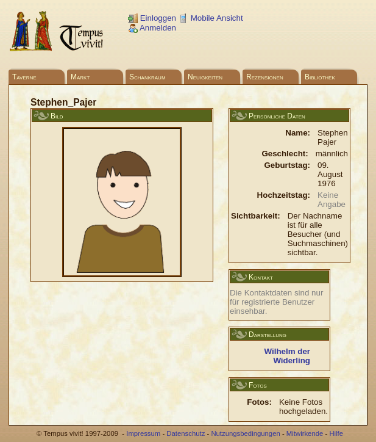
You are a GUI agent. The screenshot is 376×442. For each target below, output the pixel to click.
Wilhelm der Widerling (287, 356)
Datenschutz (185, 433)
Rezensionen (264, 77)
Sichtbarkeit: (255, 215)
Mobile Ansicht (211, 18)
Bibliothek (320, 77)
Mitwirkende (304, 433)
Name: (297, 132)
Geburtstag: (287, 165)
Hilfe (336, 433)
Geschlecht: (284, 153)
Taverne (24, 77)
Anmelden (152, 27)
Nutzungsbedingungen (245, 433)
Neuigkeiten (205, 77)
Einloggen (152, 18)
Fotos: (259, 402)
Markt (80, 77)
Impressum (143, 433)
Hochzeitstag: (283, 195)
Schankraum (147, 77)
